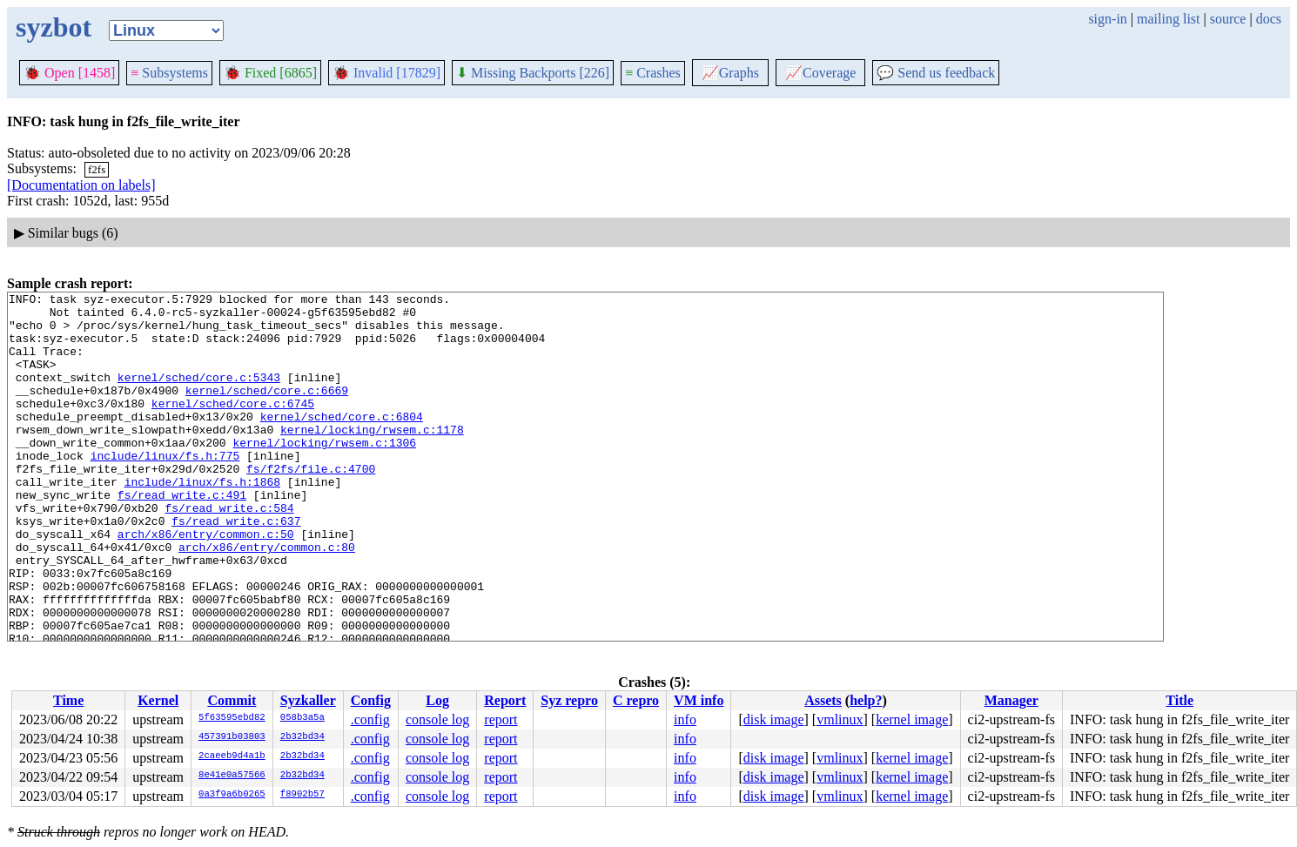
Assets (823, 700)
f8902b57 (302, 795)
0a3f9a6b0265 (231, 795)
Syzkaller (308, 700)
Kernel (158, 700)
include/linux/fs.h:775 (165, 489)
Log (437, 700)
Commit (231, 700)
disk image (773, 719)
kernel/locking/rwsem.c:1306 (324, 473)
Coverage (820, 72)
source (1228, 18)
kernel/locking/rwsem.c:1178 (372, 458)
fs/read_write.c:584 (229, 552)
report (500, 719)
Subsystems (169, 72)
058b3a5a (302, 718)
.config (370, 719)
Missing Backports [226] (532, 72)
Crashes (653, 72)
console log (437, 719)
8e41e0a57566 (231, 776)
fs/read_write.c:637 (235, 567)
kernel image (912, 719)
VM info (698, 700)
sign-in (1107, 18)
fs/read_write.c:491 (182, 536)
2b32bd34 (302, 737)
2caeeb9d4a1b (231, 756)
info (685, 719)
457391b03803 (231, 737)
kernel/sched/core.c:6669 (266, 411)
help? (866, 700)
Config (371, 700)
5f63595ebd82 (231, 718)
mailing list (1168, 18)
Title (1179, 700)
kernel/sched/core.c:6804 (341, 442)
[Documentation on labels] (81, 185)
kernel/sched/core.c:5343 (199, 395)
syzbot (53, 27)
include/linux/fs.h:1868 (202, 520)
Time (68, 700)
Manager (1011, 700)
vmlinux (840, 719)
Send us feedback (936, 72)
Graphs (730, 72)
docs (1268, 18)
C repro (636, 700)
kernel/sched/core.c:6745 (232, 426)
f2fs (96, 169)
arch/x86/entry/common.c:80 (266, 599)
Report (505, 700)
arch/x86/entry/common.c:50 (206, 583)
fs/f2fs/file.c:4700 (310, 505)
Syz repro (569, 700)
